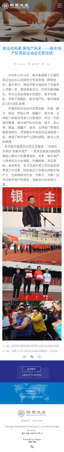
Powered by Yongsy (32, 439)
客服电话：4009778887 (32, 421)
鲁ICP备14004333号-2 (32, 433)
